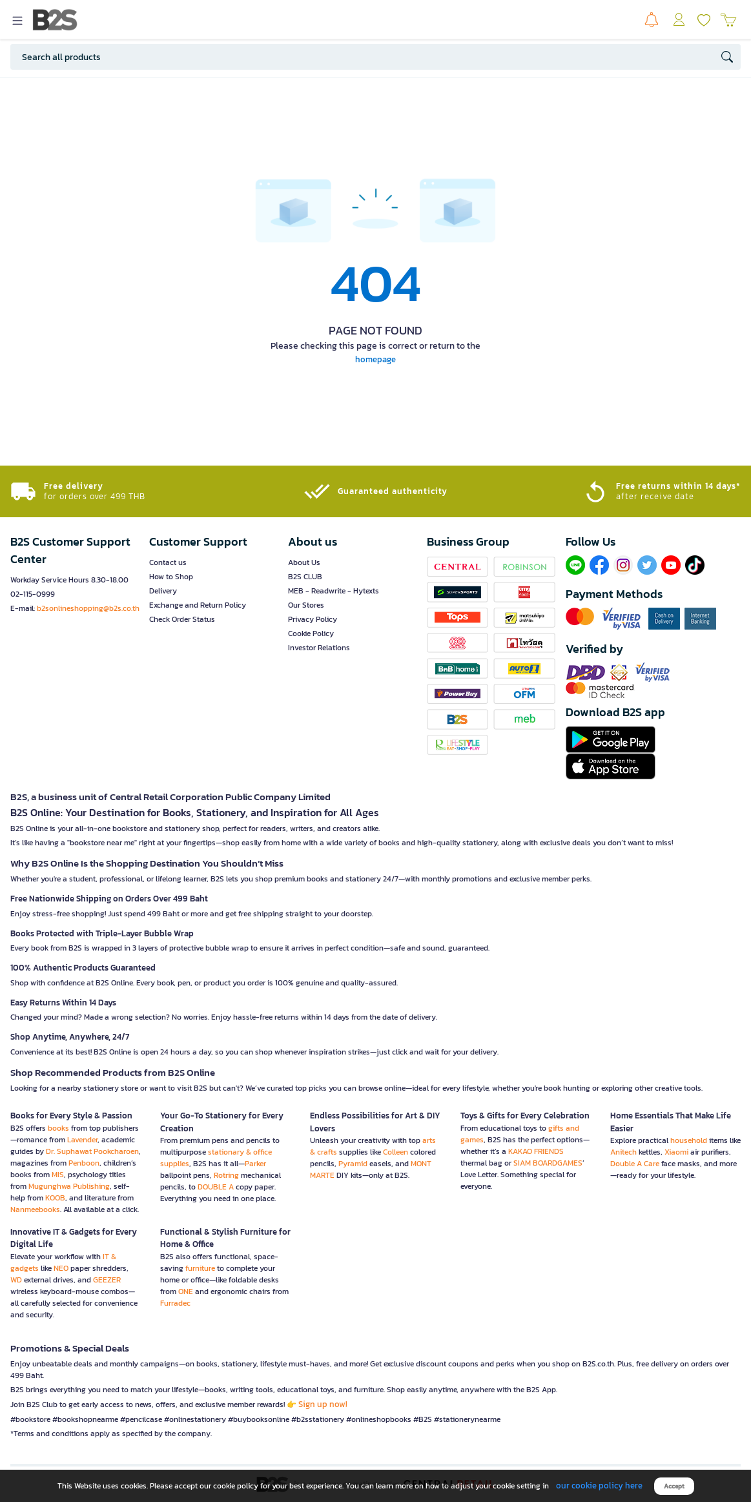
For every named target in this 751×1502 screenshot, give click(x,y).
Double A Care (634, 1163)
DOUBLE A (216, 1187)
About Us (304, 562)
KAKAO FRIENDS (536, 1151)
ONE (185, 1291)
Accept (674, 1486)
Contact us (168, 562)
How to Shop (171, 576)
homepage (375, 359)
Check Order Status (182, 619)
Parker (255, 1163)
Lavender (82, 1140)
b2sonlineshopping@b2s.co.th (88, 608)
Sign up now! (322, 1404)
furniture (200, 1268)
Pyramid (352, 1163)
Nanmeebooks (35, 1209)
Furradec (175, 1303)
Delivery (163, 591)
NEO (61, 1268)
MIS (58, 1174)
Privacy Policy (312, 619)
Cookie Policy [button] (311, 633)
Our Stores (306, 605)
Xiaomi (676, 1152)
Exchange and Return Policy (197, 605)
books (58, 1128)
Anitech (623, 1152)
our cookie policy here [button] (599, 1485)
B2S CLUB (305, 576)
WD (16, 1280)
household (688, 1140)
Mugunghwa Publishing (69, 1186)
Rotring (226, 1175)
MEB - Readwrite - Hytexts (333, 591)
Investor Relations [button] (319, 647)
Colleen (395, 1152)
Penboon (83, 1163)
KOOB (55, 1198)
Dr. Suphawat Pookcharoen (92, 1151)
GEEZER (107, 1280)
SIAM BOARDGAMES (547, 1163)
